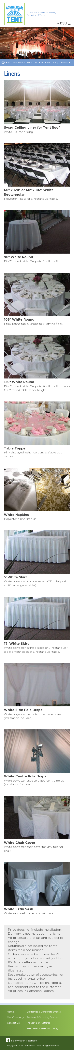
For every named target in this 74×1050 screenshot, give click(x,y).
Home (10, 1011)
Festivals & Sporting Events (42, 1017)
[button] (62, 23)
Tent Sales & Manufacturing (42, 1028)
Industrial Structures (38, 1022)
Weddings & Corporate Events (44, 1011)
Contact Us (13, 1022)
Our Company (15, 1017)
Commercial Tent (32, 1045)
